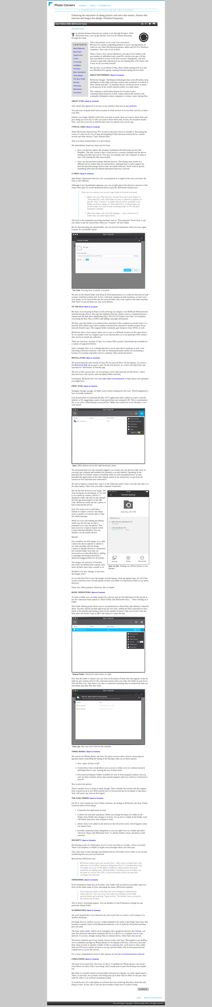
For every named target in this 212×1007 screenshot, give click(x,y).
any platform (131, 106)
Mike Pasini (145, 1003)
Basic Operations (79, 72)
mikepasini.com (105, 6)
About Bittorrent (79, 48)
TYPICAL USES (79, 127)
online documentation (115, 379)
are (135, 341)
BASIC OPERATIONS (81, 592)
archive (93, 6)
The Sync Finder (79, 79)
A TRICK (76, 173)
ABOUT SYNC (78, 101)
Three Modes (78, 75)
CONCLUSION (78, 959)
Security (76, 82)
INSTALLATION (79, 358)
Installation (77, 65)
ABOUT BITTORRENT (100, 75)
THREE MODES (79, 751)
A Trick (75, 58)
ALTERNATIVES (79, 910)
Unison (138, 931)
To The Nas (77, 62)
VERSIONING (78, 880)
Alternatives (77, 89)
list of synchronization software (131, 954)
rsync (87, 931)
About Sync (77, 52)
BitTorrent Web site (83, 365)
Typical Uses (77, 55)
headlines (82, 6)
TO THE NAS (78, 307)
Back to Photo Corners (153, 998)
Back (139, 998)
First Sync (77, 69)
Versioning (77, 86)
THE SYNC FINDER (80, 798)
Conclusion (77, 92)
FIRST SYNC (77, 386)
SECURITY (77, 840)
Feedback (143, 989)
